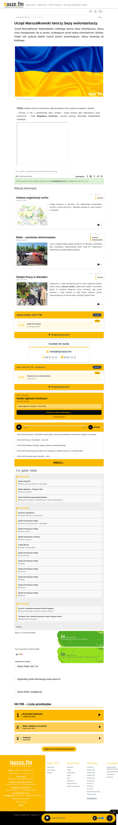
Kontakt (84, 5)
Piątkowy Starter (91, 794)
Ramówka (67, 5)
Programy (58, 5)
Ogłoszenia (76, 5)
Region (69, 775)
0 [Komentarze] (99, 264)
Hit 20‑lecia (90, 786)
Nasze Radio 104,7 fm (27, 666)
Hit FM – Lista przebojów (32, 704)
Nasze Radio (31, 5)
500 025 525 (19, 795)
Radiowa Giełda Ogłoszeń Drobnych (112, 768)
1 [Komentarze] (99, 225)
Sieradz (69, 770)
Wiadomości (43, 5)
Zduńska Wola (71, 773)
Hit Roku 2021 (91, 781)
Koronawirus (70, 781)
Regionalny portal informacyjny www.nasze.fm (39, 679)
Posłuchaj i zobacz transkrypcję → (59, 412)
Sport (51, 5)
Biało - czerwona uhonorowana (35, 237)
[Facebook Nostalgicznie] (20, 805)
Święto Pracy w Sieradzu (31, 277)
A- (91, 11)
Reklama (49, 773)
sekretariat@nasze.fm (26, 779)
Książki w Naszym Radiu (93, 791)
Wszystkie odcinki (59, 417)
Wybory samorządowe (73, 786)
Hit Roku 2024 (91, 773)
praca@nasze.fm (24, 798)
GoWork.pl (110, 777)
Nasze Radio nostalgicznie (29, 692)
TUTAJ (20, 108)
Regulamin (35, 815)
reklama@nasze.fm (29, 784)
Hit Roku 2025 (91, 770)
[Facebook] (19, 805)
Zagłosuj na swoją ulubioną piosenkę (59, 749)
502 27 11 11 (51, 357)
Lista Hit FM (90, 767)
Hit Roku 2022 (91, 778)
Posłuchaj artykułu (24, 176)
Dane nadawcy (21, 802)
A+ (101, 11)
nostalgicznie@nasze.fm (33, 795)
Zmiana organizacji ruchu (32, 197)
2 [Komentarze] (99, 304)
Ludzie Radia (50, 767)
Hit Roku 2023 (91, 775)
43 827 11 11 (70, 357)
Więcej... (59, 462)
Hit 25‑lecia (90, 783)
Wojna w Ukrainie (72, 783)
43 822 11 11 (16, 784)
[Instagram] (22, 805)
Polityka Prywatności (22, 815)
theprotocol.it (110, 774)
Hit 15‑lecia (90, 789)
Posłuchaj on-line (59, 335)
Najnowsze (70, 767)
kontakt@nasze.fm (58, 181)
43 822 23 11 (12, 779)
